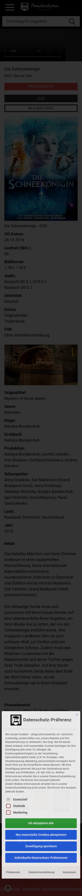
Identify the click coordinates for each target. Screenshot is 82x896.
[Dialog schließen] (76, 665)
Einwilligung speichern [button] (41, 797)
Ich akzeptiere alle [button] (41, 774)
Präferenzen (13, 823)
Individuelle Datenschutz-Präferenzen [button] (41, 809)
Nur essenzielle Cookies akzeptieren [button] (41, 785)
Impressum (69, 823)
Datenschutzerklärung (41, 823)
